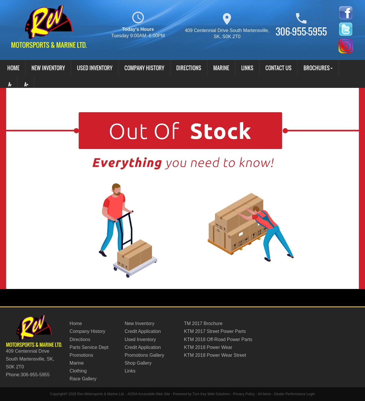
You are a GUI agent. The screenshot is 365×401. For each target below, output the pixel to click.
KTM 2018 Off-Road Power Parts (218, 339)
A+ (26, 84)
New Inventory (48, 68)
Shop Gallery (138, 363)
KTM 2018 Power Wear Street (215, 355)
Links (247, 68)
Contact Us (278, 68)
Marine (221, 68)
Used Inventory (94, 68)
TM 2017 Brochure (203, 323)
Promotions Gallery (144, 355)
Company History (144, 68)
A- (9, 84)
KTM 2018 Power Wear (208, 347)
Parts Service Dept (89, 347)
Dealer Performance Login (294, 394)
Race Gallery (83, 378)
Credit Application (143, 331)
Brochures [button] (318, 68)
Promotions (81, 355)
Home (13, 68)
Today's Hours (138, 25)
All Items (264, 394)
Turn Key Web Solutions (211, 394)
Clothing (78, 370)
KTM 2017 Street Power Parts (215, 331)
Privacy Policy (244, 394)
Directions (188, 68)
